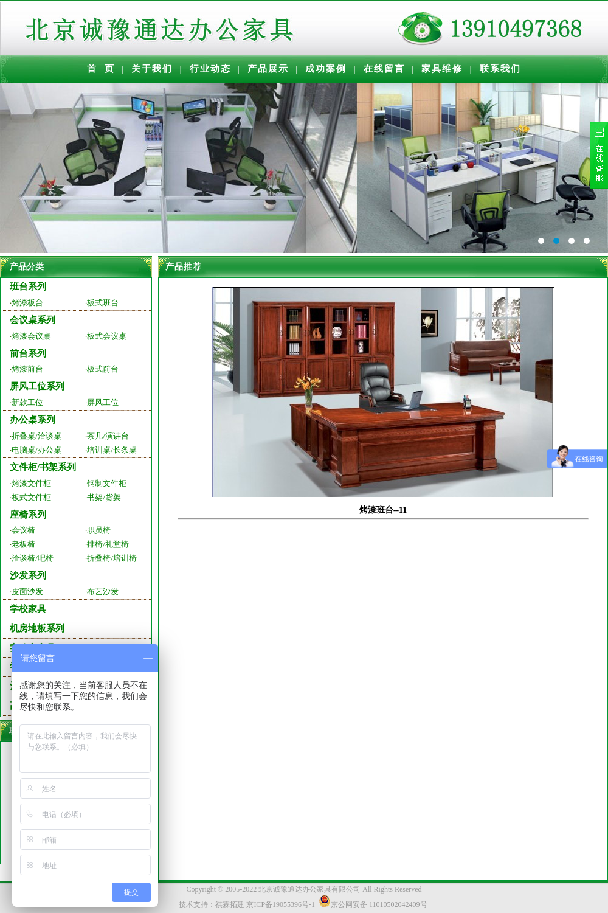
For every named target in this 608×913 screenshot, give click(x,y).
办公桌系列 (32, 420)
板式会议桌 (106, 336)
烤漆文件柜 (31, 483)
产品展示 (268, 69)
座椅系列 (28, 514)
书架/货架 (104, 497)
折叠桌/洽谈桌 (36, 435)
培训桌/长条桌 (112, 449)
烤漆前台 (27, 368)
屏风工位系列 (37, 386)
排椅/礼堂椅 (108, 544)
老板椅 (23, 544)
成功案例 (326, 69)
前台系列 (28, 353)
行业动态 (210, 69)
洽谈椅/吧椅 (33, 558)
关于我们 (152, 69)
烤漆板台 (27, 302)
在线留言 (384, 69)
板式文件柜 (31, 497)
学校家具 (28, 609)
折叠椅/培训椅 (112, 558)
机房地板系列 (37, 628)
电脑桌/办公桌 (36, 449)
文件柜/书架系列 (43, 467)
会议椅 (23, 530)
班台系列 (28, 286)
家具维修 (442, 69)
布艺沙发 (103, 591)
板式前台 (103, 368)
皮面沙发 (27, 591)
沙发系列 (28, 575)
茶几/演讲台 (108, 435)
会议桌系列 (32, 320)
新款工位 (27, 402)
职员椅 (99, 530)
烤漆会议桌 (31, 336)
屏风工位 (103, 402)
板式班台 (103, 302)
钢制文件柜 (106, 483)
